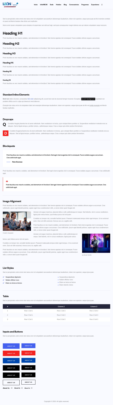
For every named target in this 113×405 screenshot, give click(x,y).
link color (31, 99)
